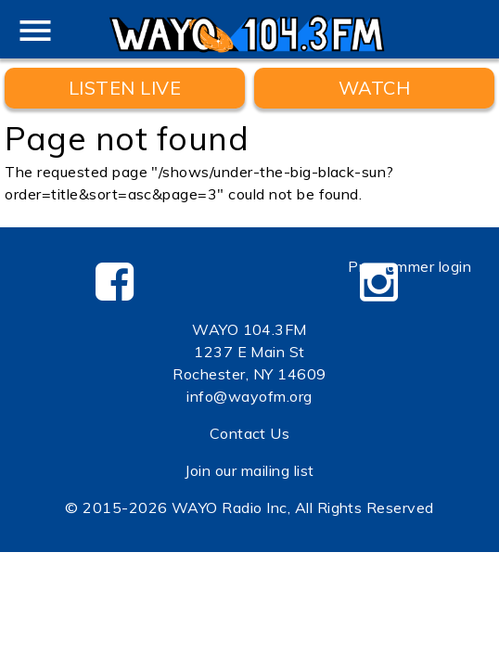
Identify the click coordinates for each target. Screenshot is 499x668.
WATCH (374, 87)
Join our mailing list (249, 470)
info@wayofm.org (249, 396)
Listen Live (125, 87)
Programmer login (409, 266)
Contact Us (250, 433)
